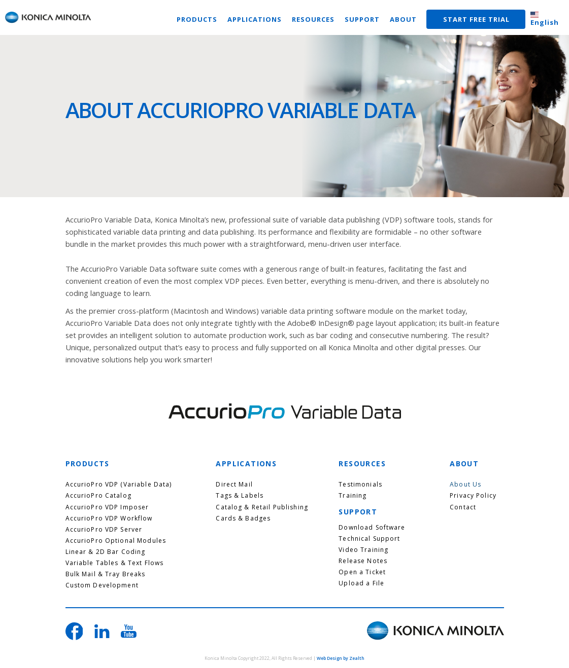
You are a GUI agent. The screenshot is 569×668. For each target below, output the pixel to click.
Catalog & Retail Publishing (262, 507)
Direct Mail (234, 484)
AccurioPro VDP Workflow (109, 518)
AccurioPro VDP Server (104, 530)
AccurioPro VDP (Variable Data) (118, 484)
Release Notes (363, 561)
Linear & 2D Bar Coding (105, 552)
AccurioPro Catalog (98, 496)
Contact (463, 507)
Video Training (363, 550)
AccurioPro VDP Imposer (107, 507)
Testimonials (360, 484)
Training (352, 496)
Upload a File (361, 583)
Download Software (372, 528)
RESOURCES (313, 19)
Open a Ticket (362, 572)
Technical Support (369, 539)
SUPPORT (362, 19)
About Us (465, 484)
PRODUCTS (197, 19)
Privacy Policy (473, 496)
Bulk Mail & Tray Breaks (105, 574)
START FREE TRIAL (476, 19)
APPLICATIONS (254, 19)
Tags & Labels (239, 496)
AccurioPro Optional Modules (115, 541)
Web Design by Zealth (340, 658)
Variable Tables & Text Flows (114, 563)
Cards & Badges (243, 518)
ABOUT (403, 19)
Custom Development (102, 585)
